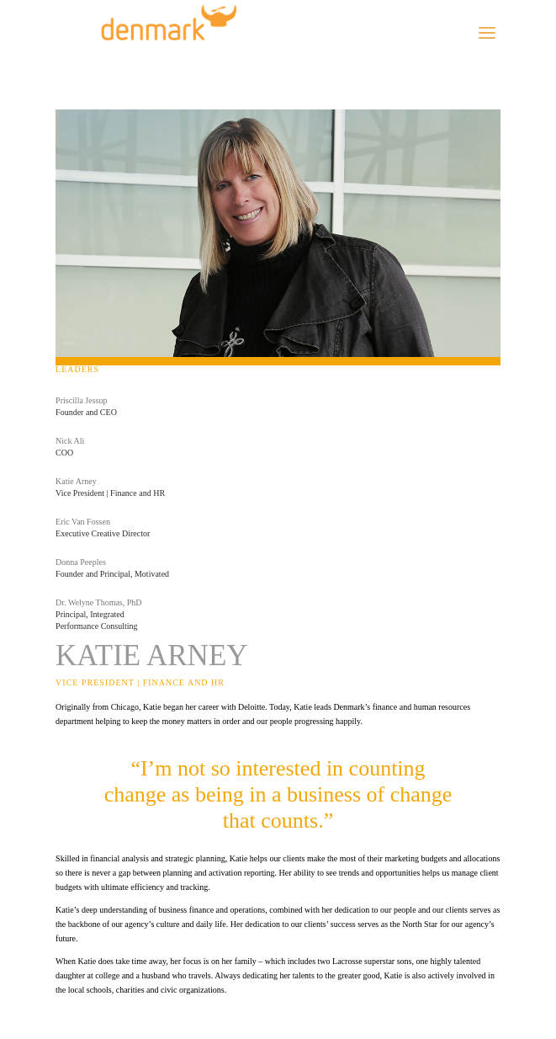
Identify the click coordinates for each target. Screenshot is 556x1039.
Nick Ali (70, 440)
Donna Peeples (81, 562)
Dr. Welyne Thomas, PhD (98, 602)
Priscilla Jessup (81, 400)
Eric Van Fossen (83, 521)
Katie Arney (76, 481)
